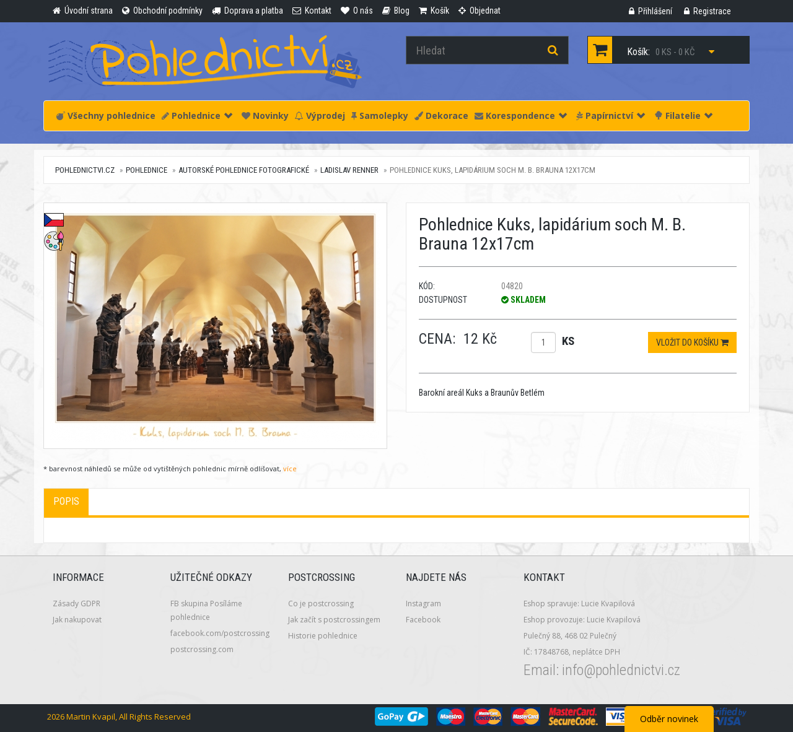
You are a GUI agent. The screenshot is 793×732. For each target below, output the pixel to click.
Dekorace (441, 115)
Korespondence (521, 115)
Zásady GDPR (76, 603)
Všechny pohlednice (106, 115)
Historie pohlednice (322, 635)
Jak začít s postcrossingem (334, 619)
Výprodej (320, 115)
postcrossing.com (202, 649)
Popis (66, 501)
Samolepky (379, 115)
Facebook (423, 619)
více (290, 468)
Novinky (265, 115)
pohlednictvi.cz (85, 170)
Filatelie (683, 115)
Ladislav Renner (349, 170)
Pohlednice (197, 115)
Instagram (423, 603)
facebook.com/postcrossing (219, 633)
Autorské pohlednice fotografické (243, 170)
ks (568, 341)
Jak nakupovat (77, 619)
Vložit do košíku (692, 342)
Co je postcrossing (321, 603)
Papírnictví (610, 115)
